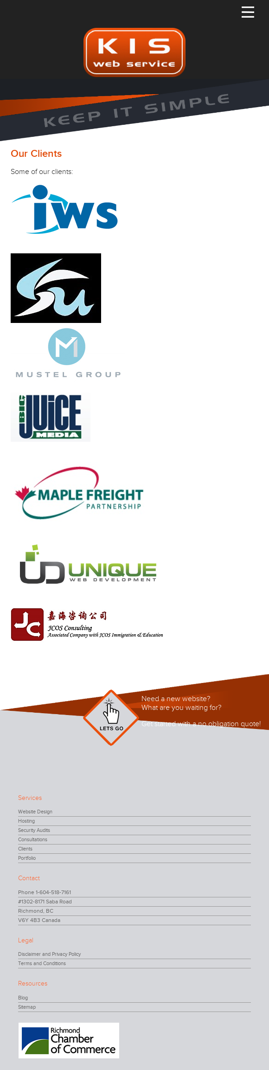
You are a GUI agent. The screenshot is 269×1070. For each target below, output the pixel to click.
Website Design (35, 812)
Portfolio (27, 858)
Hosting (26, 821)
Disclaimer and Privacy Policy (49, 954)
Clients (25, 849)
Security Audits (34, 830)
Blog (23, 998)
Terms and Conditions (42, 963)
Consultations (32, 840)
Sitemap (27, 1007)
